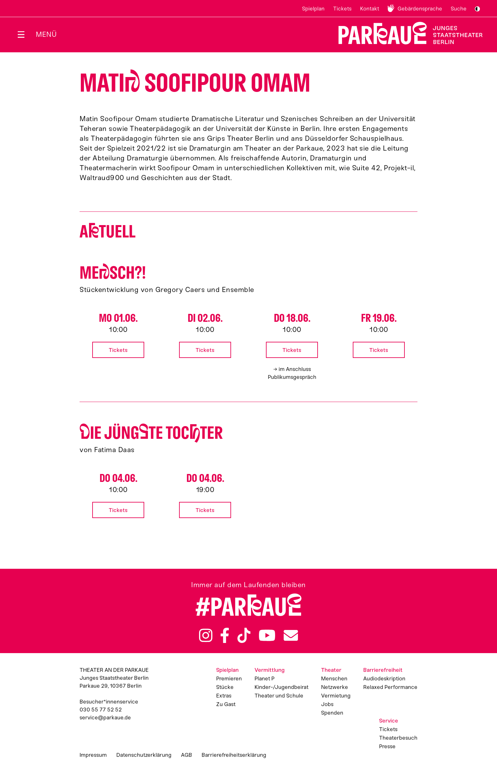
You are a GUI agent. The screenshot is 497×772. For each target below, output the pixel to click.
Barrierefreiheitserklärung (234, 755)
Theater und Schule (279, 695)
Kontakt (369, 8)
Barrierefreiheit (383, 670)
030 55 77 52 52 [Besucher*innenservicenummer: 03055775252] (101, 709)
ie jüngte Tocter (151, 433)
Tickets (342, 8)
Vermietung (336, 695)
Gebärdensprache (419, 8)
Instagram (205, 635)
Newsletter (291, 635)
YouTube (267, 635)
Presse (387, 746)
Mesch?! (113, 272)
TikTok (243, 635)
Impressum (93, 755)
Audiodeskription (384, 678)
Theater (331, 670)
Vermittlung (270, 670)
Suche (459, 8)
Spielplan (313, 8)
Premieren (229, 678)
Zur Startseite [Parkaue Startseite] (406, 33)
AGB (186, 755)
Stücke (225, 687)
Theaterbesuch (398, 738)
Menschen (334, 678)
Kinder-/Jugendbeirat (281, 687)
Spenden (332, 713)
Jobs (327, 704)
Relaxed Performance (390, 687)
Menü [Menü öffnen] (46, 34)
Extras (223, 695)
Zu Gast (226, 704)
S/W (477, 9)
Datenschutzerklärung (143, 755)
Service (388, 720)
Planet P (264, 678)
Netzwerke (334, 687)
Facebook (225, 635)
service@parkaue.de (105, 717)
